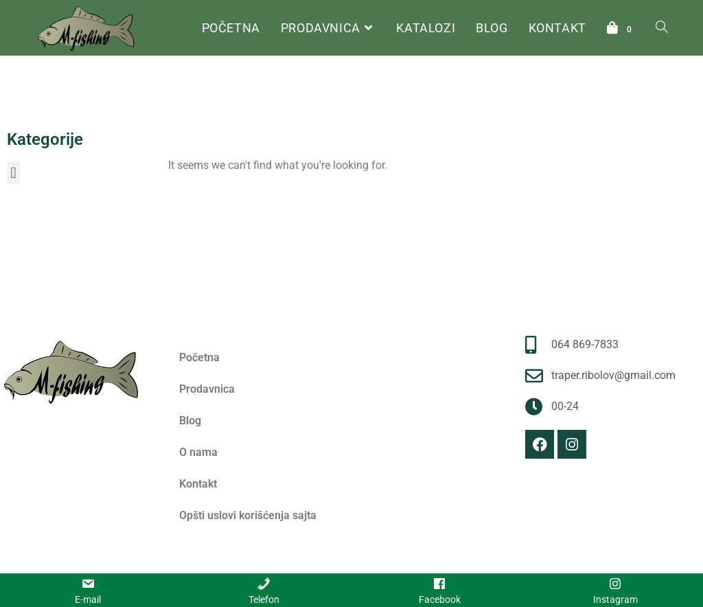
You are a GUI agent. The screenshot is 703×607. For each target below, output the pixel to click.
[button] (13, 172)
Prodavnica (207, 389)
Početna (184, 126)
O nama (198, 452)
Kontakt (198, 483)
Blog (190, 420)
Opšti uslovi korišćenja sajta (247, 515)
